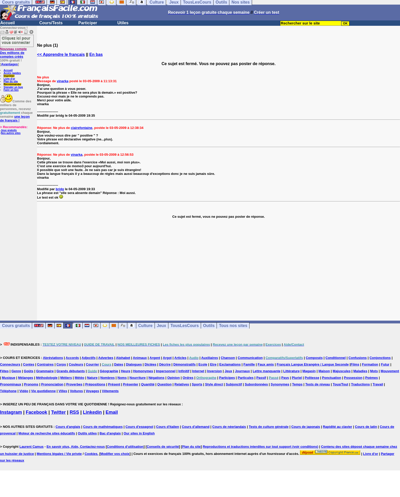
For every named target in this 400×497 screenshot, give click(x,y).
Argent (154, 358)
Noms (122, 378)
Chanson (228, 358)
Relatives (181, 384)
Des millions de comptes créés (13, 52)
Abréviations (53, 358)
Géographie (109, 371)
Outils (209, 325)
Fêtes (4, 371)
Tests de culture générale (269, 427)
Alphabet (123, 358)
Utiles (123, 23)
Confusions (357, 358)
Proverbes (74, 384)
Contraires (45, 364)
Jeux (161, 325)
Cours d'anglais (68, 427)
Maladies (360, 371)
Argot (167, 358)
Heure (125, 371)
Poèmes (371, 378)
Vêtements (110, 391)
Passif (261, 378)
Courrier (92, 364)
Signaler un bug (13, 87)
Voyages (92, 391)
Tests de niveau (317, 384)
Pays (285, 378)
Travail (378, 384)
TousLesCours (184, 325)
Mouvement (390, 371)
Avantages (9, 64)
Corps (61, 364)
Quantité (148, 384)
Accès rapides (12, 73)
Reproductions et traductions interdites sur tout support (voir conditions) (260, 446)
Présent (114, 384)
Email (112, 412)
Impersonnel (166, 371)
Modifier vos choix (115, 454)
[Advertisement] (219, 265)
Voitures (76, 391)
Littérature (291, 371)
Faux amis (266, 364)
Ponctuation (331, 378)
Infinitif (183, 371)
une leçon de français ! (15, 118)
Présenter (130, 384)
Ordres (188, 378)
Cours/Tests (50, 23)
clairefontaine (82, 128)
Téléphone (8, 391)
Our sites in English (139, 433)
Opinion (173, 378)
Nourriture (138, 378)
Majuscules (342, 371)
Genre (16, 371)
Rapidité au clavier (337, 427)
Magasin (309, 371)
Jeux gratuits (9, 130)
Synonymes (280, 384)
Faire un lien (11, 90)
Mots (374, 371)
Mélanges (25, 378)
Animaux (140, 358)
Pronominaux (10, 384)
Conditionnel (336, 358)
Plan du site (11, 81)
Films (355, 364)
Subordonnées (256, 384)
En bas (96, 54)
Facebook (36, 412)
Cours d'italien (167, 427)
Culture (145, 325)
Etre (213, 364)
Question (164, 384)
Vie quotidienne (43, 391)
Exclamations (230, 364)
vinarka (63, 81)
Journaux (242, 371)
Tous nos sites (233, 325)
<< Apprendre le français (61, 54)
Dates (118, 364)
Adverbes (105, 358)
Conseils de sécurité (163, 446)
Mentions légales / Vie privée (59, 454)
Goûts (28, 371)
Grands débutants (70, 371)
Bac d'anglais (110, 433)
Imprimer (9, 76)
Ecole (202, 364)
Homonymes (143, 371)
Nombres (107, 378)
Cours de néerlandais (229, 427)
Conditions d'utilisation (125, 446)
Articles (180, 358)
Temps (297, 384)
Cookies (90, 454)
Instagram (11, 412)
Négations (156, 378)
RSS (74, 412)
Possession (353, 378)
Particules (246, 378)
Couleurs (76, 364)
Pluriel (297, 378)
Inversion (214, 371)
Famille (249, 364)
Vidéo (23, 391)
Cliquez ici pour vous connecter (16, 40)
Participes (227, 378)
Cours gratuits (16, 325)
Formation (370, 364)
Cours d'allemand (196, 427)
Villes (62, 391)
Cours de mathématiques (103, 427)
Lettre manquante (266, 371)
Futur (385, 364)
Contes (28, 364)
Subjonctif (234, 384)
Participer (87, 23)
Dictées (150, 364)
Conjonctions (380, 358)
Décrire (165, 364)
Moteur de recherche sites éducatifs (46, 433)
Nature (92, 378)
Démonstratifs (184, 364)
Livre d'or (9, 78)
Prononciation (52, 384)
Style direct (214, 384)
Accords (72, 358)
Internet (198, 371)
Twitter (58, 412)
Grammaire (45, 371)
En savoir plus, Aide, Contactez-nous (75, 446)
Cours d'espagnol (139, 427)
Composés (314, 358)
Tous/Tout (340, 384)
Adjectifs (89, 358)
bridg (60, 189)
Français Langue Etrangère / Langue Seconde (312, 364)
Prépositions (95, 384)
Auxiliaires (209, 358)
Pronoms (31, 384)
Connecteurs (10, 364)
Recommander (12, 84)
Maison (324, 371)
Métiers (66, 378)
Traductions (360, 384)
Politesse (312, 378)
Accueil (7, 23)
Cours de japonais (305, 427)
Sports (197, 384)
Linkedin (92, 412)
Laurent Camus (31, 446)
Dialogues (134, 364)
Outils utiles (87, 433)
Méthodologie (47, 378)
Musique (8, 378)
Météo (79, 378)
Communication (250, 358)
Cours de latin (366, 427)
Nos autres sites (10, 133)
